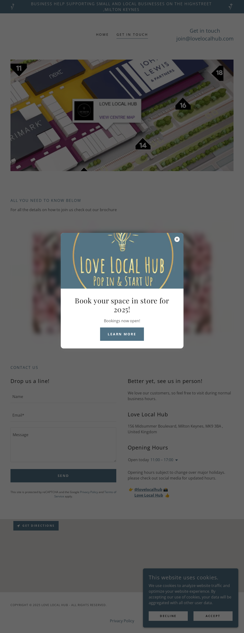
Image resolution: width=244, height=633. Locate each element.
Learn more (122, 334)
